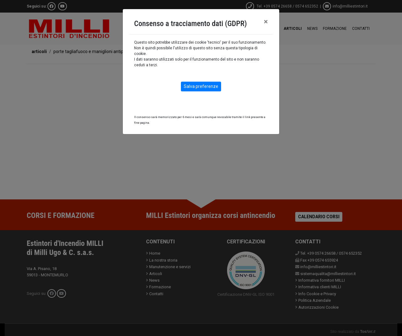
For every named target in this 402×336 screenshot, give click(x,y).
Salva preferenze (201, 86)
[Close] (266, 21)
